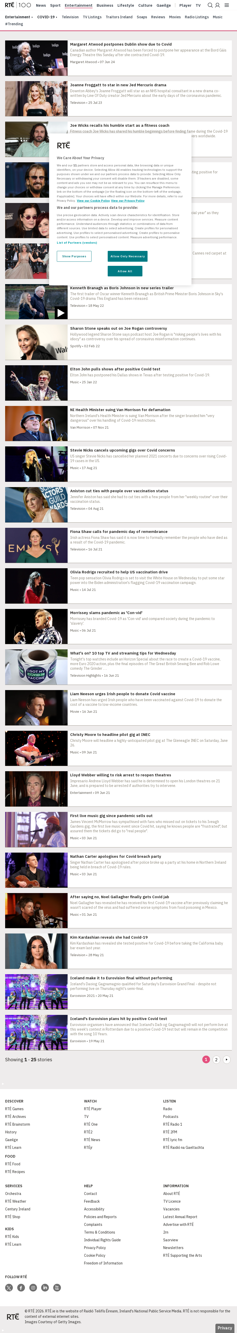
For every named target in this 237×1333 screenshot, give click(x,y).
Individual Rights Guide (102, 1240)
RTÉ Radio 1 (172, 1124)
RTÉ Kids (12, 1236)
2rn (165, 1232)
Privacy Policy (95, 1247)
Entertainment (79, 5)
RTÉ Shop (12, 1217)
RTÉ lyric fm (172, 1139)
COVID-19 (45, 17)
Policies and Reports (100, 1217)
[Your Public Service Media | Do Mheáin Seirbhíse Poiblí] (13, 1316)
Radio (167, 1109)
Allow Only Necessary (128, 256)
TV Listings (92, 17)
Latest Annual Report (180, 1217)
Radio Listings (197, 17)
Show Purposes (74, 256)
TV (86, 1116)
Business (105, 5)
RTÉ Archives (15, 1116)
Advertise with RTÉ (178, 1224)
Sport (55, 5)
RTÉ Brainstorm (17, 1124)
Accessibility (94, 1209)
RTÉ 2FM (170, 1132)
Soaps (142, 17)
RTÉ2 (88, 1132)
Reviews (158, 17)
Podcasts (170, 1116)
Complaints (93, 1224)
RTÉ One (91, 1124)
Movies (175, 17)
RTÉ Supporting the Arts (182, 1255)
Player (185, 5)
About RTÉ (171, 1193)
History (11, 1132)
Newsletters (173, 1247)
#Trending (14, 24)
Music (218, 17)
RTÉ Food (12, 1164)
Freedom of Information (103, 1263)
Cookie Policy (94, 1255)
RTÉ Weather (15, 1201)
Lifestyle (125, 5)
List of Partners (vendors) (77, 242)
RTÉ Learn (13, 1147)
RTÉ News (92, 1139)
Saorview (170, 1240)
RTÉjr (88, 1147)
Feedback (92, 1201)
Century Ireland (17, 1209)
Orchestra (13, 1193)
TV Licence (172, 1201)
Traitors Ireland (119, 17)
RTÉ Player (93, 1109)
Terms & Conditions (99, 1232)
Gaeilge (164, 5)
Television (70, 17)
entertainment (17, 17)
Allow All (125, 271)
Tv (198, 5)
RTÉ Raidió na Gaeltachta (183, 1147)
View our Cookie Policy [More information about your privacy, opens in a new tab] (93, 200)
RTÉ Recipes (15, 1171)
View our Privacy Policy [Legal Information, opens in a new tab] (127, 200)
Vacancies (171, 1209)
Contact (90, 1193)
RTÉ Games (14, 1109)
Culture (145, 5)
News (41, 5)
